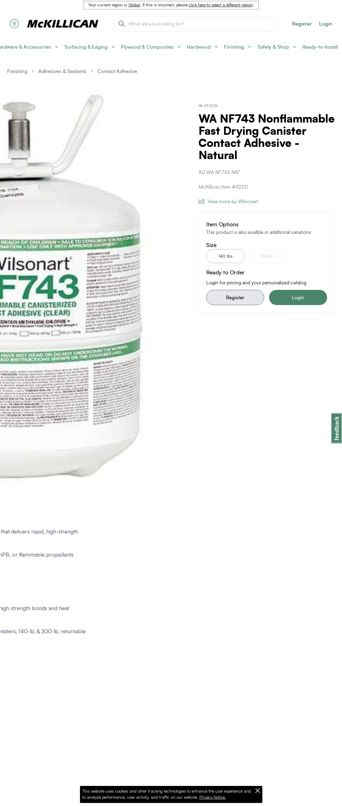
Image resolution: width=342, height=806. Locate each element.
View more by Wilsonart (228, 201)
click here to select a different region (221, 4)
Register (235, 297)
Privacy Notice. (212, 797)
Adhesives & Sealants (62, 71)
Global (134, 4)
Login (325, 24)
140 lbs (225, 256)
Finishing (17, 71)
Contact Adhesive (117, 71)
